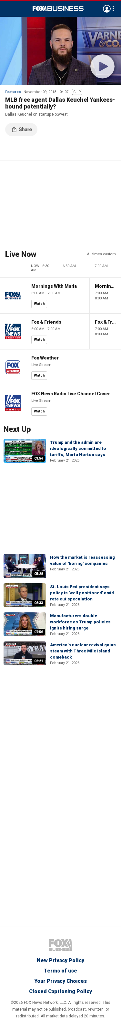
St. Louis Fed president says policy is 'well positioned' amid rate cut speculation (82, 592)
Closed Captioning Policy (60, 991)
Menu (8, 9)
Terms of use (60, 971)
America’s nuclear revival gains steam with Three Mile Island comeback (83, 651)
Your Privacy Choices (60, 981)
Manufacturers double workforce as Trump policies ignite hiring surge (80, 621)
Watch (39, 304)
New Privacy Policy (60, 960)
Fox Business (58, 8)
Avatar (107, 9)
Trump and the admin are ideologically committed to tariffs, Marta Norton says (78, 448)
